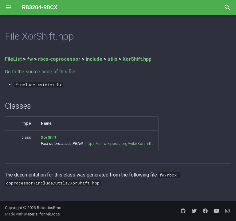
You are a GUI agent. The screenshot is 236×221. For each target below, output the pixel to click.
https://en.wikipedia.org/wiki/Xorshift (118, 143)
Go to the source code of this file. (40, 72)
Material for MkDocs (42, 214)
